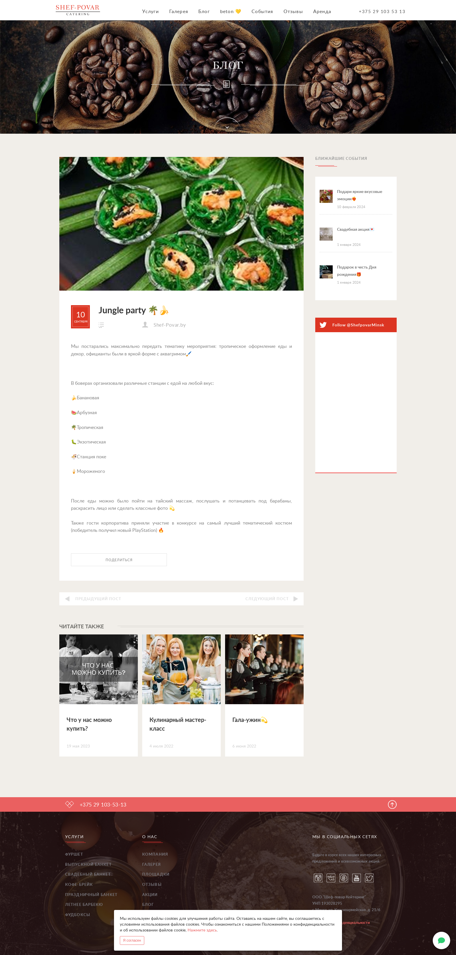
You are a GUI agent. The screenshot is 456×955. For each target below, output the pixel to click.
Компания (155, 854)
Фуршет (74, 854)
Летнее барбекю (84, 905)
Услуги (150, 11)
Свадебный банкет (88, 875)
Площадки (156, 875)
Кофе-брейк (79, 885)
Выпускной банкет (88, 865)
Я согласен (132, 940)
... (67, 925)
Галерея (178, 11)
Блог (204, 11)
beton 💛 (230, 11)
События (262, 11)
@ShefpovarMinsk (365, 325)
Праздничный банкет (91, 895)
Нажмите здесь (202, 930)
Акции (150, 895)
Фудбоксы (77, 915)
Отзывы (293, 11)
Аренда (322, 11)
